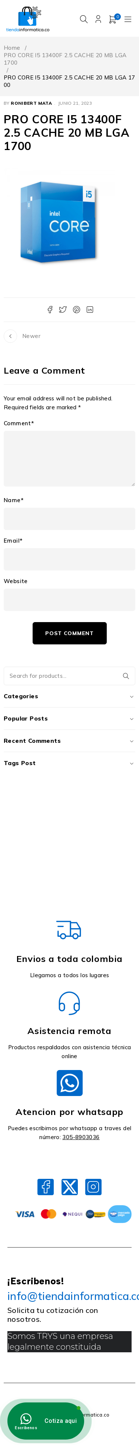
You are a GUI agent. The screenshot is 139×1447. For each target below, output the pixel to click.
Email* (13, 542)
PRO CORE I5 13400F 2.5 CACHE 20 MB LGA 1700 (65, 60)
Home (12, 49)
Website (16, 583)
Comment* (19, 425)
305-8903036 (80, 1138)
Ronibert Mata (31, 105)
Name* (13, 502)
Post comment (69, 635)
